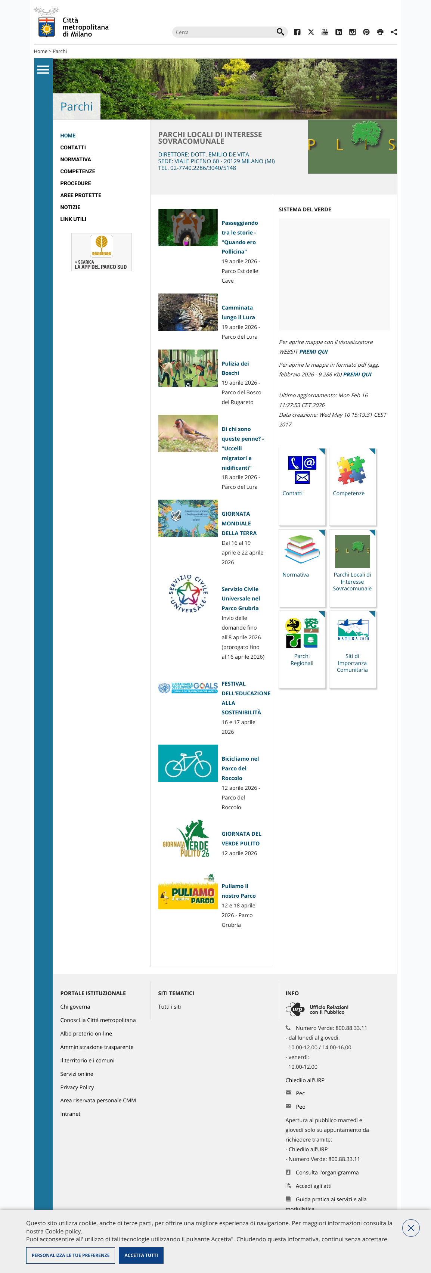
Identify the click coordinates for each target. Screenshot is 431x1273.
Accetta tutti (141, 1255)
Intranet (71, 1114)
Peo (300, 1107)
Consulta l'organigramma (327, 1172)
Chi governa (75, 1006)
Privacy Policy (77, 1087)
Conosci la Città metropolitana (98, 1020)
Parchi (60, 51)
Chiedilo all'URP (306, 1080)
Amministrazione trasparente (97, 1047)
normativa (76, 159)
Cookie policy (63, 1231)
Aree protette (81, 195)
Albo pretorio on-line (86, 1033)
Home (41, 51)
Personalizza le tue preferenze (70, 1255)
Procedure (76, 183)
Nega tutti (411, 1228)
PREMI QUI (313, 351)
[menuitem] (102, 136)
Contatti (73, 148)
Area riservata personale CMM (98, 1100)
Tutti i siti (169, 1006)
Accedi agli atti (314, 1186)
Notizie (71, 207)
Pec (300, 1093)
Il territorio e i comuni (88, 1060)
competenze (78, 171)
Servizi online (77, 1074)
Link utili (73, 219)
